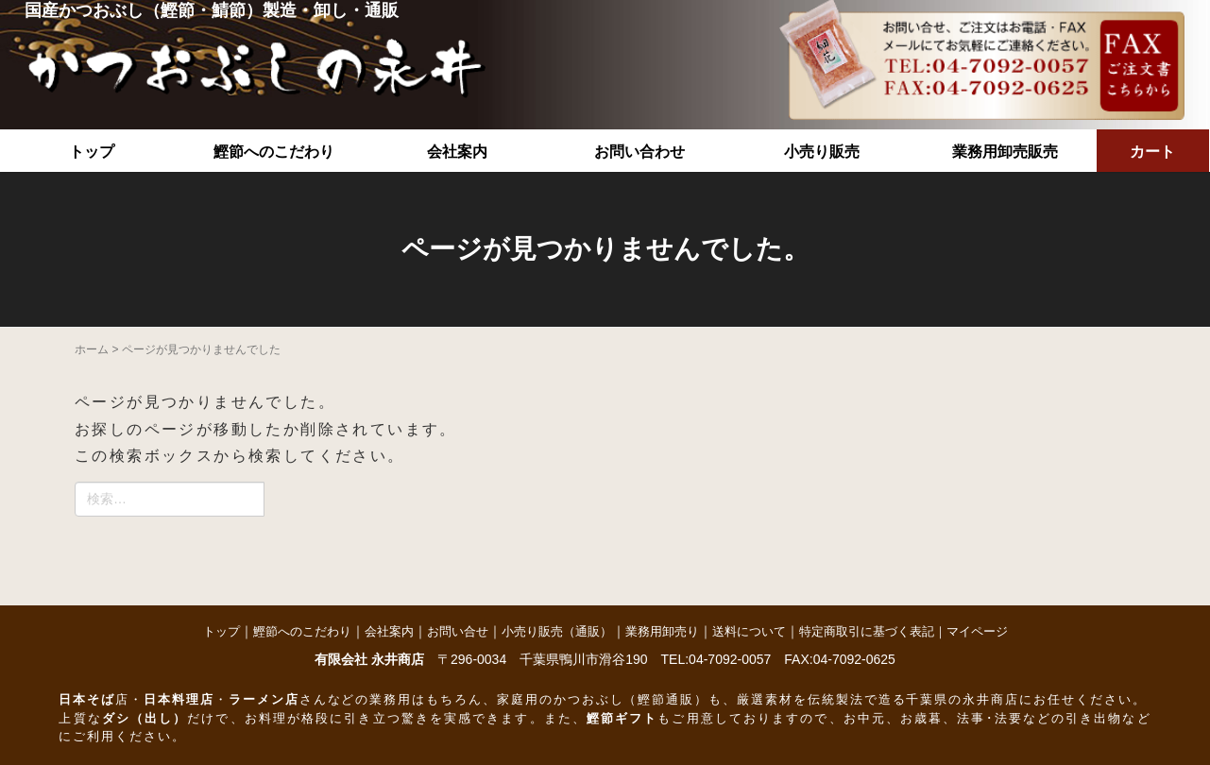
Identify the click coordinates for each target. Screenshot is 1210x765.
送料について (749, 631)
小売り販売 (822, 152)
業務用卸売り (662, 631)
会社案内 (457, 152)
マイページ (977, 631)
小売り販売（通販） (557, 631)
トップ (91, 152)
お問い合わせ (639, 152)
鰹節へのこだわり (273, 152)
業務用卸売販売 (1005, 152)
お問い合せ (457, 631)
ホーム (92, 349)
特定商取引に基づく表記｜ (872, 631)
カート (1152, 152)
